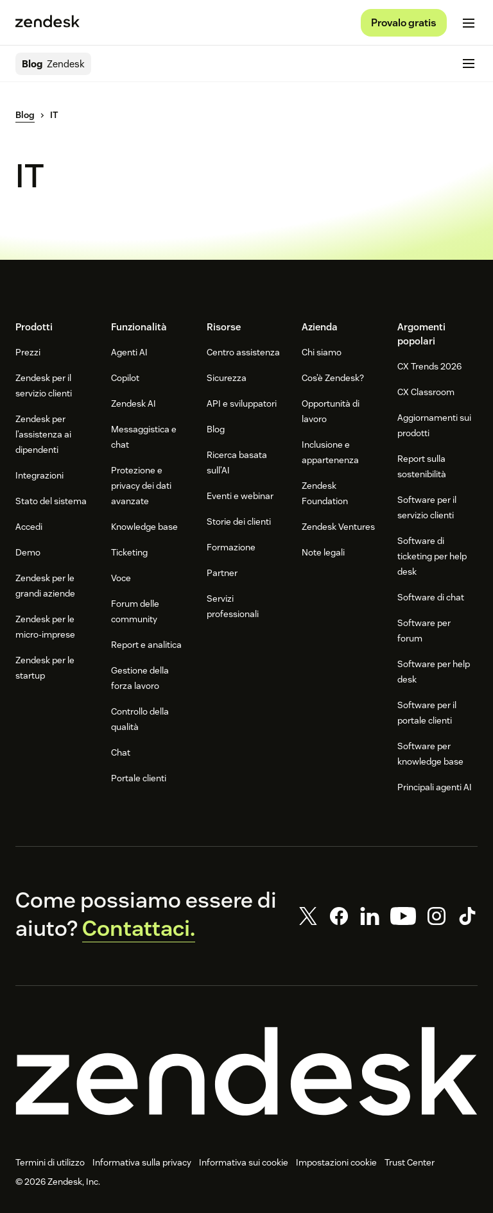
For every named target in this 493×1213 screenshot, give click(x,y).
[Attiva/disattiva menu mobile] (468, 23)
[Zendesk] (246, 1071)
